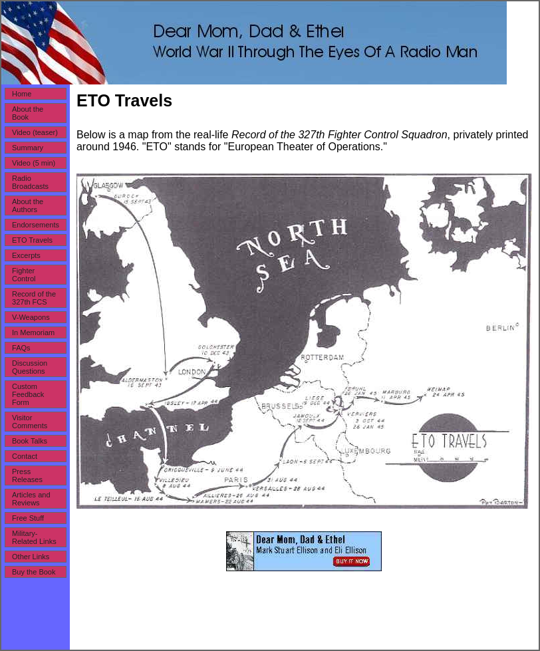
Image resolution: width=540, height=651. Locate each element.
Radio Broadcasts (30, 182)
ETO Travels (32, 240)
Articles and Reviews (31, 499)
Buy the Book (33, 572)
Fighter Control (23, 275)
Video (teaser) (35, 132)
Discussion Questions (29, 367)
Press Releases (27, 475)
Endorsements (35, 225)
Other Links (30, 557)
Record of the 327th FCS (34, 298)
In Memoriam (33, 332)
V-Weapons (31, 317)
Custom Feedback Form (28, 394)
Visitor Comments (29, 422)
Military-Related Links (34, 537)
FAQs (21, 348)
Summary (27, 148)
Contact (24, 456)
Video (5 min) (33, 163)
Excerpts (26, 255)
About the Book (27, 113)
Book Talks (29, 441)
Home (21, 94)
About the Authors (27, 205)
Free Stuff (28, 518)
